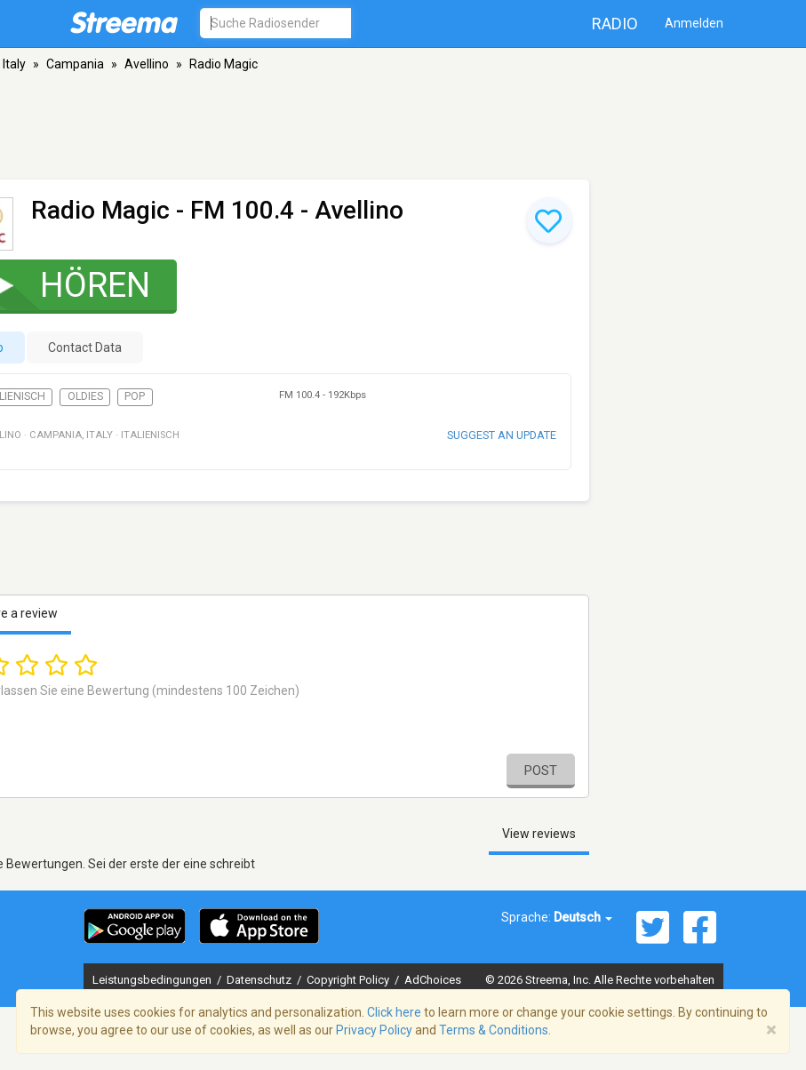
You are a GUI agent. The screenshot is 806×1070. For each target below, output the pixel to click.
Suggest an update (501, 435)
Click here (394, 1012)
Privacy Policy (374, 1030)
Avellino (146, 64)
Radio (615, 23)
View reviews (539, 833)
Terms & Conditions (493, 1030)
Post (540, 771)
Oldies (85, 396)
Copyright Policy (349, 979)
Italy (14, 64)
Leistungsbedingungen (153, 979)
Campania (75, 64)
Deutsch (583, 917)
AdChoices (432, 979)
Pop (134, 396)
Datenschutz (260, 979)
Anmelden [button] (694, 23)
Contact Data (85, 347)
